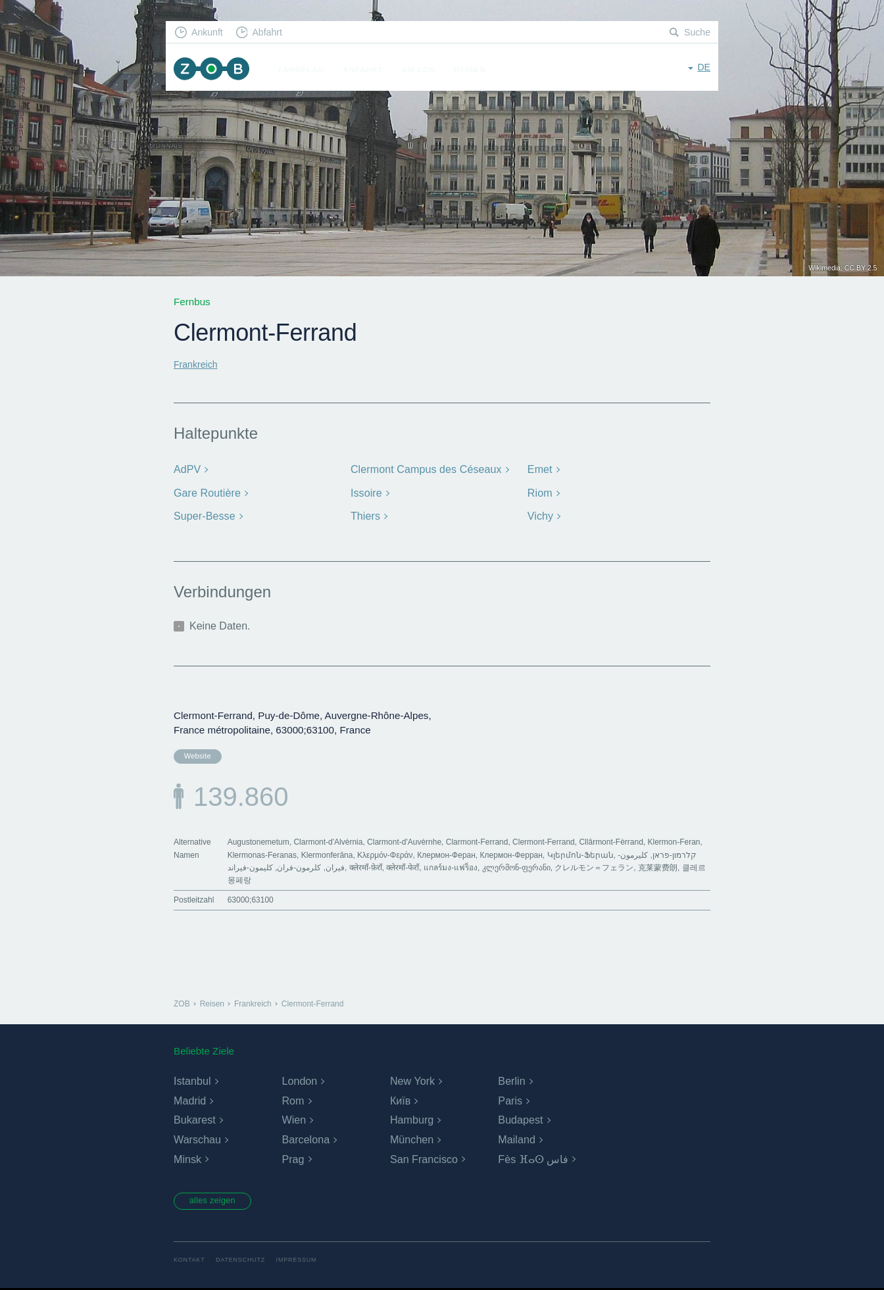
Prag (293, 1159)
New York (412, 1081)
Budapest (520, 1120)
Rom (293, 1100)
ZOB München (214, 70)
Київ (400, 1100)
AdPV (186, 468)
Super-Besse (203, 513)
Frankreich (197, 364)
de (703, 68)
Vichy (540, 513)
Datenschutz (245, 1262)
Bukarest (194, 1120)
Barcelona (305, 1139)
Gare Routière (205, 491)
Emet (539, 468)
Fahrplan (307, 70)
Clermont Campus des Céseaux (423, 468)
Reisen (475, 70)
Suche (696, 33)
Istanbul (192, 1081)
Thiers (365, 513)
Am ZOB (424, 70)
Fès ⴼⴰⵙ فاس (533, 1159)
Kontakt (190, 1262)
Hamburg (411, 1120)
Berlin (511, 1081)
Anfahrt (369, 70)
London (299, 1081)
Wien (293, 1120)
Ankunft (210, 33)
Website (195, 753)
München (411, 1139)
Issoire (366, 491)
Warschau (197, 1139)
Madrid (190, 1100)
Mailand (516, 1139)
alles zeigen (218, 1202)
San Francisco (423, 1159)
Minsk (187, 1159)
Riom (539, 491)
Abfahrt (273, 33)
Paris (510, 1100)
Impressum (305, 1262)
